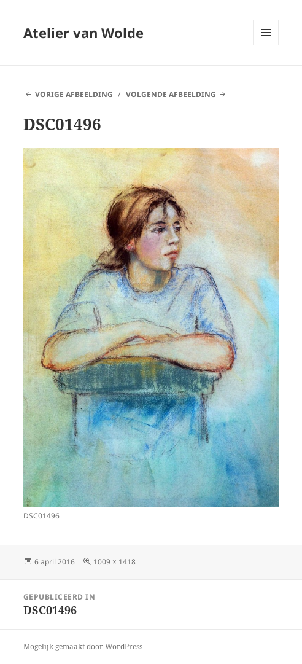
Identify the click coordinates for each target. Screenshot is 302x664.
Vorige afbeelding (74, 94)
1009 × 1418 (114, 562)
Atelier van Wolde (83, 32)
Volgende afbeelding (171, 94)
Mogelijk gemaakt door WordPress (82, 646)
